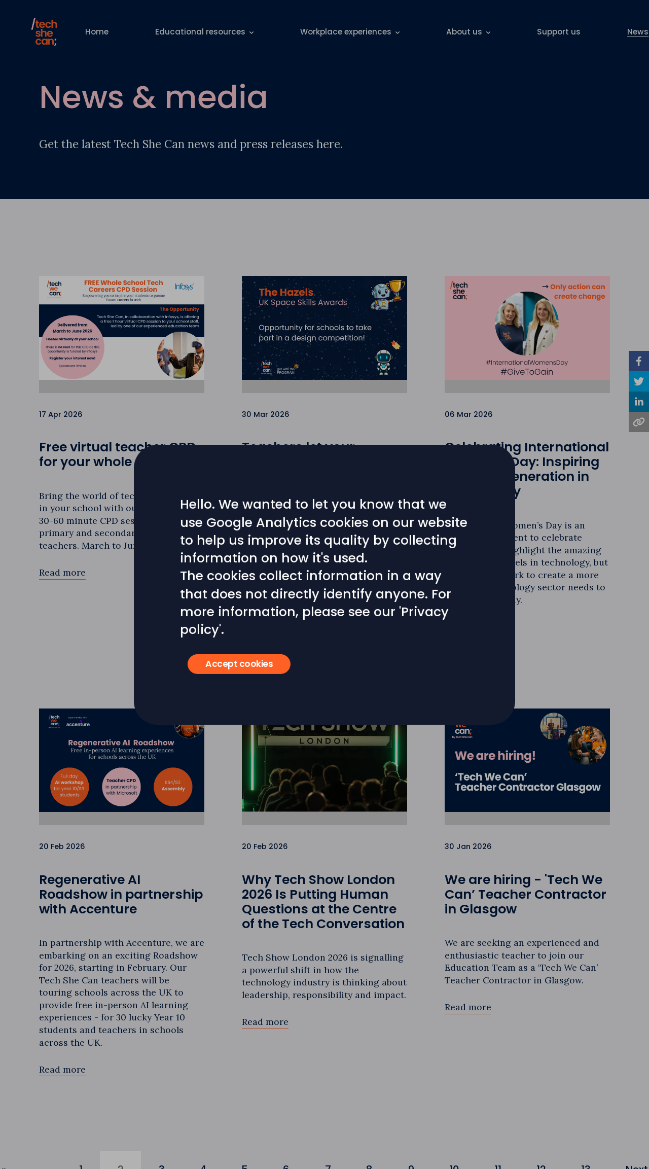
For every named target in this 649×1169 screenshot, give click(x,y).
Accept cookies (239, 664)
